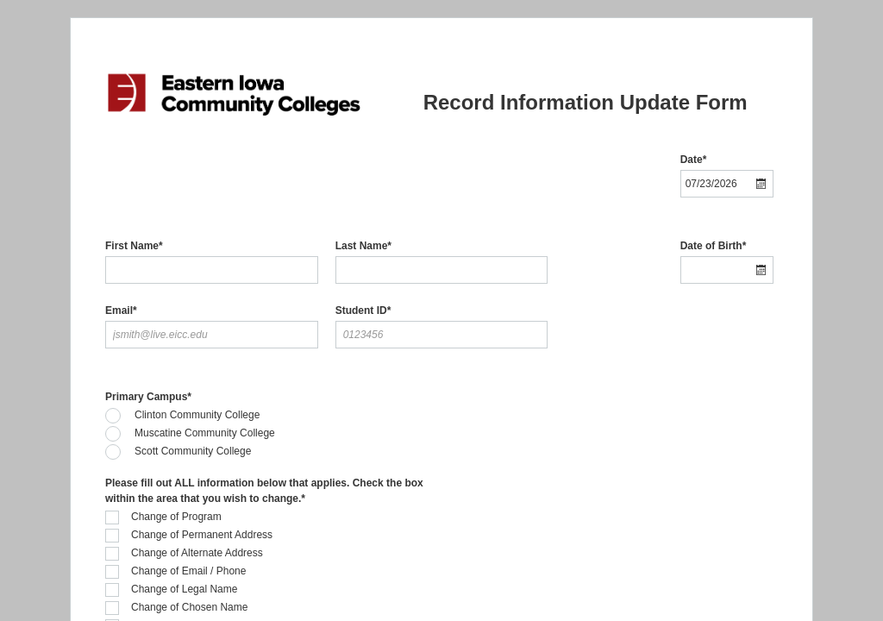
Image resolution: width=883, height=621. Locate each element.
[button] (761, 183)
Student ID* (363, 310)
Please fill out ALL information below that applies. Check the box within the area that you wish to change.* (264, 491)
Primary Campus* (148, 397)
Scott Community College (193, 451)
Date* (693, 160)
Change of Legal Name (184, 589)
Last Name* (363, 246)
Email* (121, 310)
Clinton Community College (197, 415)
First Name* (134, 246)
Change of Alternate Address (197, 553)
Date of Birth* (713, 246)
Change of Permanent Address (201, 535)
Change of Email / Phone (188, 571)
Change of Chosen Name (189, 607)
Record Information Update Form (585, 102)
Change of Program (176, 517)
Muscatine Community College (205, 433)
